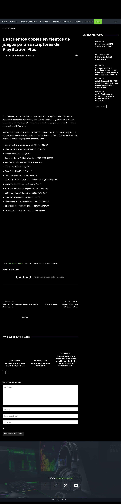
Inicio (4, 28)
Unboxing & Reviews (40, 363)
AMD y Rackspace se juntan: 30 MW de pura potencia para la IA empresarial (104, 97)
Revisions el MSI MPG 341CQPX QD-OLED (15, 367)
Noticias (18, 34)
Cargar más (100, 106)
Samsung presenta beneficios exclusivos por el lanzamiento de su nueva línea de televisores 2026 (65, 365)
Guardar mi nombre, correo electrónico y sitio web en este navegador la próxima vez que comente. (40, 430)
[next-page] (7, 374)
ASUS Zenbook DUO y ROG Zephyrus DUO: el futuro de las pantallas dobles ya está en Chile (106, 84)
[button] (116, 21)
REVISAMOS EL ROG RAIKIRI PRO (40, 367)
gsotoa (11, 55)
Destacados (11, 28)
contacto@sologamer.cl (64, 480)
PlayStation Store (15, 263)
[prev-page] (4, 374)
